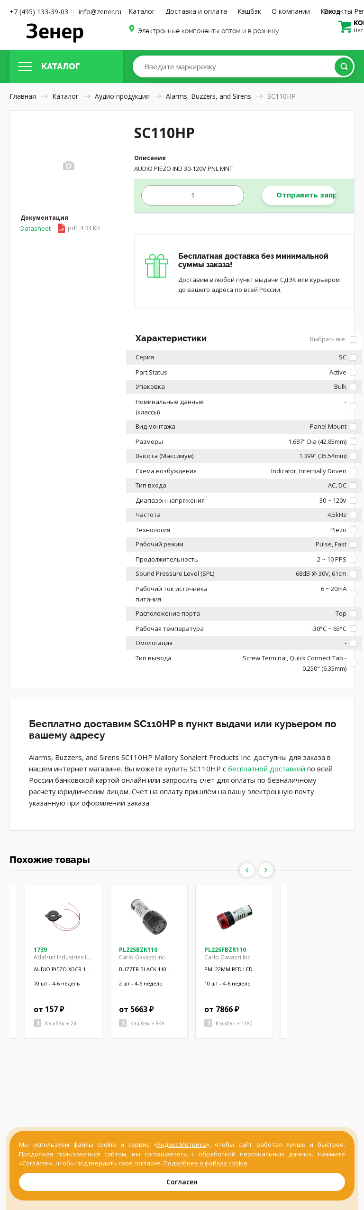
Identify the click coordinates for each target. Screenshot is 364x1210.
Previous (247, 870)
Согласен (182, 1181)
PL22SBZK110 (138, 950)
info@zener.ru (100, 11)
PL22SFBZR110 (225, 950)
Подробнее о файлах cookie (205, 1163)
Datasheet (60, 228)
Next (266, 870)
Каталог (141, 11)
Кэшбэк (249, 11)
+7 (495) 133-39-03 (38, 11)
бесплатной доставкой (266, 768)
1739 (40, 950)
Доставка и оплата (196, 11)
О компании (291, 11)
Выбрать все (333, 339)
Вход (332, 11)
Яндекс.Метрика (182, 1144)
